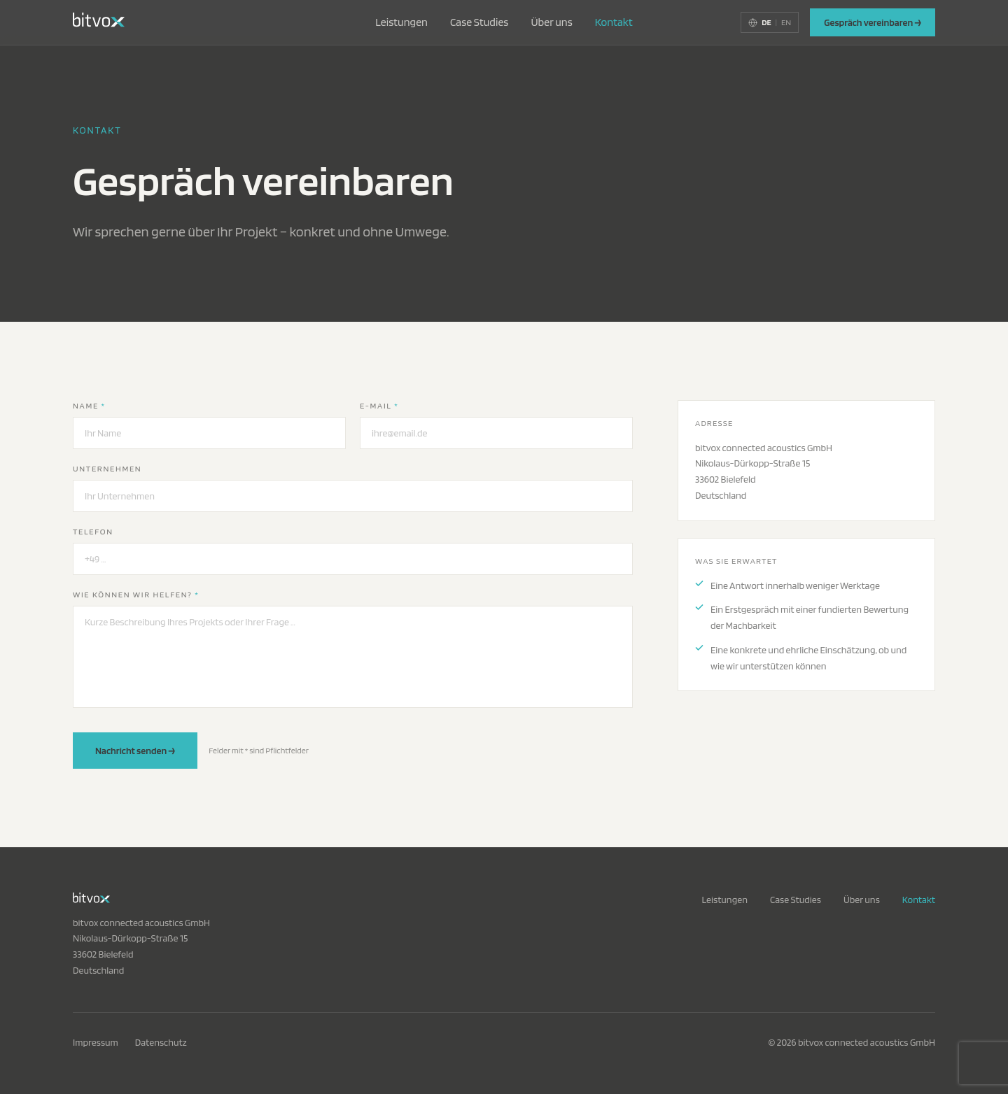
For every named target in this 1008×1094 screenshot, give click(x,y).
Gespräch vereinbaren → (872, 22)
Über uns (551, 22)
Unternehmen (107, 468)
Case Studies (479, 22)
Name (89, 405)
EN (786, 22)
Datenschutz (161, 1042)
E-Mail (379, 405)
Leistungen (401, 22)
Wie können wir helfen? (136, 594)
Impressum (95, 1042)
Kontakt (614, 22)
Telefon (93, 531)
